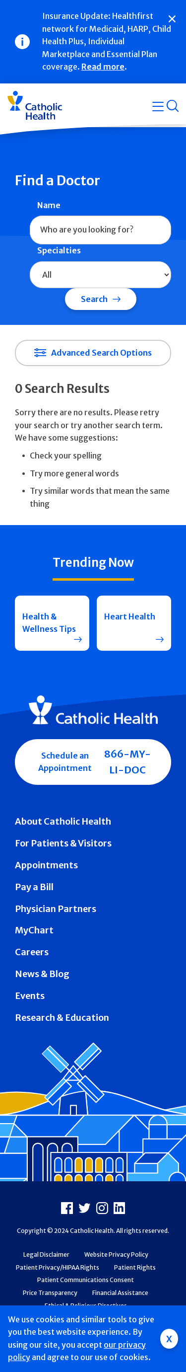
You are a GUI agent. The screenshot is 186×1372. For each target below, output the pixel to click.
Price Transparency (50, 1292)
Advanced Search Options (101, 353)
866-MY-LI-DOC (127, 762)
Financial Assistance (120, 1292)
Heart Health (129, 616)
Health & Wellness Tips (49, 622)
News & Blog (42, 974)
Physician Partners (55, 909)
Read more (102, 67)
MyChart (34, 930)
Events (30, 995)
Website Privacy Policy (116, 1254)
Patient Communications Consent (85, 1280)
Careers (32, 952)
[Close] (172, 19)
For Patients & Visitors (63, 843)
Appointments (46, 865)
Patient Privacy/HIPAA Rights (57, 1267)
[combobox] (100, 230)
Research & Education (62, 1017)
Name (49, 205)
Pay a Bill (34, 887)
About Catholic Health (63, 821)
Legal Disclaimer (46, 1254)
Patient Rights (135, 1267)
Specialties (59, 250)
